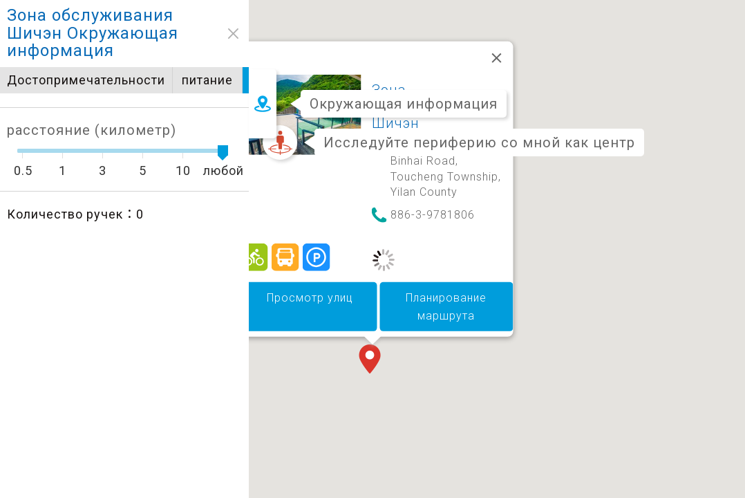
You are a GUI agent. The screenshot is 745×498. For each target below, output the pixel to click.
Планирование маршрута (446, 306)
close (226, 33)
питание (208, 80)
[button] (372, 360)
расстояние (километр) (84, 130)
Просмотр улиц (310, 297)
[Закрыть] (496, 58)
